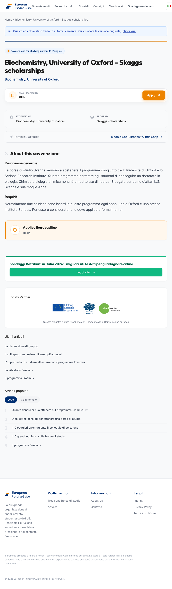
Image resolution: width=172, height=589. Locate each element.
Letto (12, 399)
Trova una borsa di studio (64, 500)
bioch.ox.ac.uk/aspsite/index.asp (136, 137)
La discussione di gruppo (21, 346)
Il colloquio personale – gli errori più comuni (33, 354)
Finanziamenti (41, 6)
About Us (97, 500)
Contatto (96, 506)
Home (8, 19)
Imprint (138, 500)
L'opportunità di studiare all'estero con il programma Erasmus (45, 362)
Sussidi (84, 6)
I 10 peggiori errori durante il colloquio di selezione (45, 427)
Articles (52, 506)
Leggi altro (86, 272)
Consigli (98, 6)
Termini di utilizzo (145, 513)
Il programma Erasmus (19, 378)
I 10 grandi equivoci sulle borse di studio (38, 436)
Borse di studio (64, 6)
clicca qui (129, 31)
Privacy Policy (143, 506)
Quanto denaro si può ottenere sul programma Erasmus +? (49, 410)
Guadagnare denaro (140, 6)
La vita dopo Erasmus (19, 370)
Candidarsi (116, 6)
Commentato (29, 399)
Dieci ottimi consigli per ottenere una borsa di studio (46, 418)
